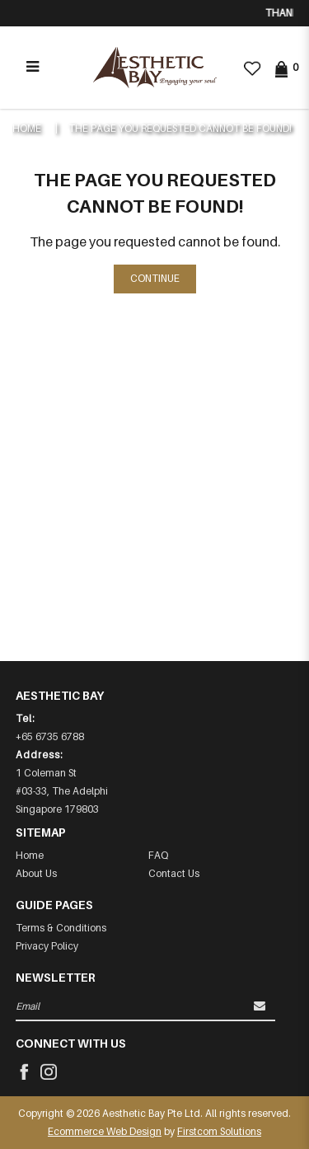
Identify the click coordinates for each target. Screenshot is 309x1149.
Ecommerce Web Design (105, 1131)
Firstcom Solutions (219, 1131)
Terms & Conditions (61, 928)
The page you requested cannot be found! (180, 128)
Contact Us (173, 873)
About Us (36, 873)
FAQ (158, 855)
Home (26, 128)
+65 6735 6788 (50, 736)
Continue (155, 278)
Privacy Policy (47, 946)
